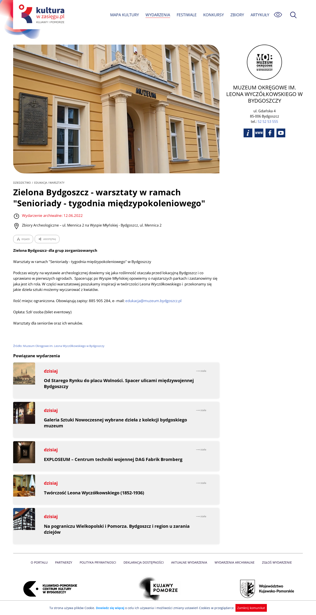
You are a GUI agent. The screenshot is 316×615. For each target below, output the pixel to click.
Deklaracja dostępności (144, 562)
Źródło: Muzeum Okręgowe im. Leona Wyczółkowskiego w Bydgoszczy (59, 346)
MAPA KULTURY (124, 14)
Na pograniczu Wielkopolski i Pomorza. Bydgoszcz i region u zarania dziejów (117, 529)
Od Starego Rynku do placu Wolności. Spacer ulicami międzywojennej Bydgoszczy (119, 383)
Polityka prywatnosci (99, 562)
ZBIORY (237, 14)
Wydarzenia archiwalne (233, 562)
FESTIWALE (186, 14)
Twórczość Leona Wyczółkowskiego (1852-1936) (95, 493)
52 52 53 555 (267, 121)
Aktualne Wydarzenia (188, 562)
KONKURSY (213, 14)
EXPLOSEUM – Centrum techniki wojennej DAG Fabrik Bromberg (113, 459)
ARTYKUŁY (259, 14)
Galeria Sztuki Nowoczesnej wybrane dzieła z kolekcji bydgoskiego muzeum (116, 423)
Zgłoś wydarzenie (275, 562)
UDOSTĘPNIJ (47, 239)
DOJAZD (23, 239)
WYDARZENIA (157, 14)
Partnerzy (65, 562)
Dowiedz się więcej (111, 608)
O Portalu (41, 562)
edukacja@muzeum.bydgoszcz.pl (156, 300)
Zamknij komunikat (248, 608)
